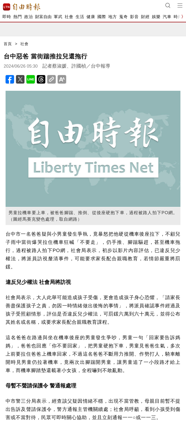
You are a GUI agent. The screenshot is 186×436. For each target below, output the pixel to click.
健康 (90, 16)
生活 (80, 16)
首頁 (8, 44)
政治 (28, 16)
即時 (6, 16)
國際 (101, 16)
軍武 (58, 16)
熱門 (17, 16)
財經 (145, 16)
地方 (112, 16)
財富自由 (43, 16)
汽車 (167, 16)
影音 (134, 16)
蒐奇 (123, 16)
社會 (69, 16)
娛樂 (156, 16)
